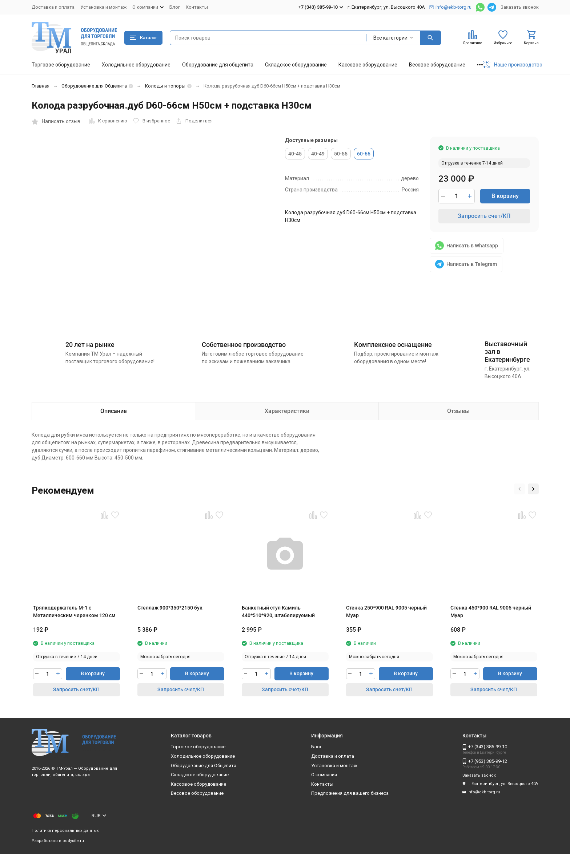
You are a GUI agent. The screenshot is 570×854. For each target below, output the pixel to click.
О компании (324, 774)
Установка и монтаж (103, 7)
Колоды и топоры (165, 86)
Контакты (197, 7)
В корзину (505, 196)
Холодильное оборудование (136, 65)
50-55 (341, 154)
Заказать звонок (520, 7)
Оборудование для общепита (217, 65)
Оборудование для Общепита (94, 86)
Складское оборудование (296, 65)
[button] (519, 488)
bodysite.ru (73, 840)
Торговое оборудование (61, 65)
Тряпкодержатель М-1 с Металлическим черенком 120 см (74, 611)
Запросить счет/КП (484, 216)
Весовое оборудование (437, 65)
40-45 (295, 154)
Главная (40, 86)
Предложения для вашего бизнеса (350, 793)
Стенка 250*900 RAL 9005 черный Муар (386, 611)
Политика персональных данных (65, 830)
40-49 (318, 154)
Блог (174, 7)
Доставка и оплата (53, 7)
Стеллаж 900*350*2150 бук (169, 608)
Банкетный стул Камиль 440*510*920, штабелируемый (278, 611)
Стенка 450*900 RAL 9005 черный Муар (490, 611)
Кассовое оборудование (367, 65)
